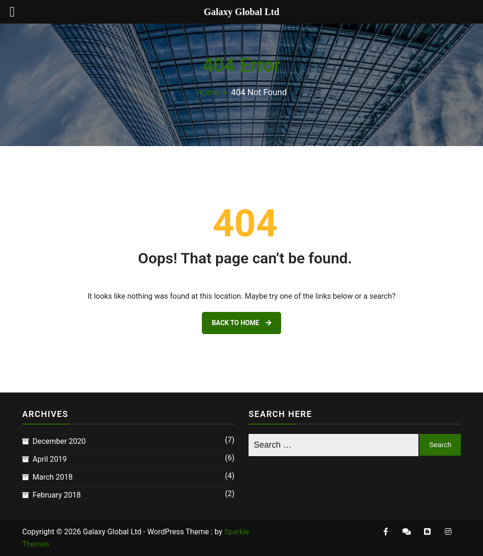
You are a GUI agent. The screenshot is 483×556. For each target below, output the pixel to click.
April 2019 (50, 459)
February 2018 (57, 495)
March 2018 (53, 477)
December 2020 (59, 441)
